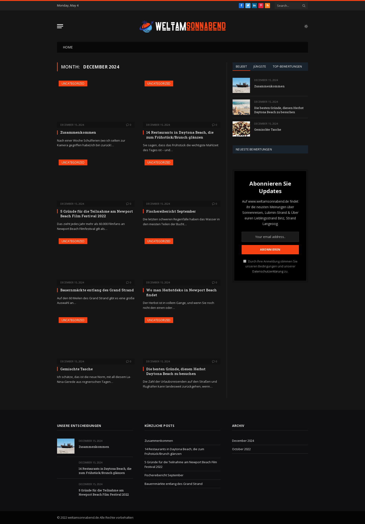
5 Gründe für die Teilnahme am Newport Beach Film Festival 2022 (96, 213)
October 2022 (241, 449)
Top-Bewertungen (287, 66)
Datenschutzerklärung (267, 271)
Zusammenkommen (78, 132)
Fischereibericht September (171, 211)
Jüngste (259, 66)
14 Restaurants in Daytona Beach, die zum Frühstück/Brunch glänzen (179, 134)
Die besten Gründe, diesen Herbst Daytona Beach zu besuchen (176, 371)
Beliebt (241, 66)
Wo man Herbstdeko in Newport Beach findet (181, 292)
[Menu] (60, 26)
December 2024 (243, 441)
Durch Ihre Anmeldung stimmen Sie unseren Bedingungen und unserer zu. (270, 266)
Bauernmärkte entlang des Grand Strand (97, 290)
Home (68, 47)
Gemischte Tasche (76, 369)
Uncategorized (72, 83)
